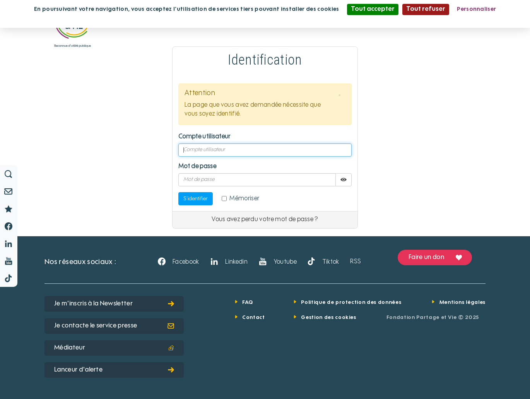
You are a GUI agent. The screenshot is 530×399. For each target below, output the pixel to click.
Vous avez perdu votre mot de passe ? (265, 220)
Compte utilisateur (204, 137)
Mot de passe (197, 167)
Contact (253, 317)
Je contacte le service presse (114, 326)
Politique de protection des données (351, 302)
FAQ (247, 302)
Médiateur (114, 348)
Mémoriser (240, 199)
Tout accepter (373, 9)
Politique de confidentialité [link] (265, 20)
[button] (339, 95)
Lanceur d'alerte (114, 370)
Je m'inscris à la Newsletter (114, 304)
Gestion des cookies (328, 317)
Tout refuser (425, 9)
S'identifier (195, 198)
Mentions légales (462, 302)
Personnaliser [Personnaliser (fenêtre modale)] (476, 9)
